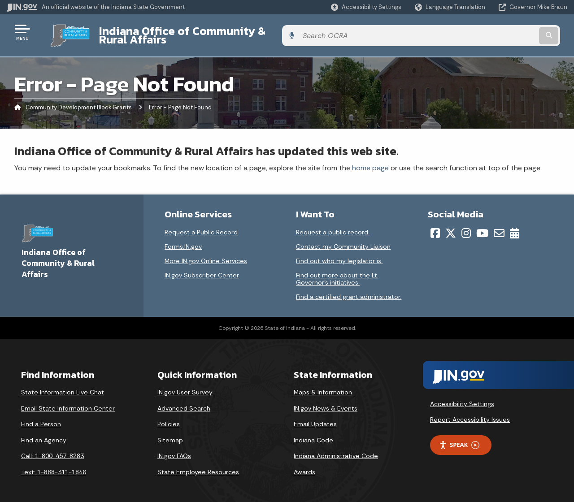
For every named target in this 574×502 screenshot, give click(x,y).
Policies (168, 417)
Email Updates (315, 417)
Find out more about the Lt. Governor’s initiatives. (337, 272)
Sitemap (170, 433)
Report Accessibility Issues (470, 413)
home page (370, 160)
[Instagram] (466, 226)
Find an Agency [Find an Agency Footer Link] (43, 433)
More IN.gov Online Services (206, 254)
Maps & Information (323, 385)
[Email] (499, 226)
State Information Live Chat (62, 385)
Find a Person (41, 417)
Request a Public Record (201, 225)
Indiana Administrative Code (336, 449)
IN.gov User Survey (185, 385)
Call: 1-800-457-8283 (52, 449)
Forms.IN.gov (183, 240)
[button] (366, 7)
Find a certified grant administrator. (348, 290)
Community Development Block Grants (79, 100)
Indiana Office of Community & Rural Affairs (207, 31)
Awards (304, 465)
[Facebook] (435, 226)
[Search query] (503, 32)
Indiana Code (313, 433)
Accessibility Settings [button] (462, 397)
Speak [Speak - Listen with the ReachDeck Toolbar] (459, 438)
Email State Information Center (68, 401)
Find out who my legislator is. (339, 254)
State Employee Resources (198, 465)
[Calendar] (514, 226)
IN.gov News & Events (325, 401)
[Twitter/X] (450, 226)
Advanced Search (183, 401)
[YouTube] (482, 226)
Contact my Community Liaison (343, 240)
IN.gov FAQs (174, 449)
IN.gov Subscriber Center (202, 268)
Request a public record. (333, 225)
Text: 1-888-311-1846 (53, 465)
